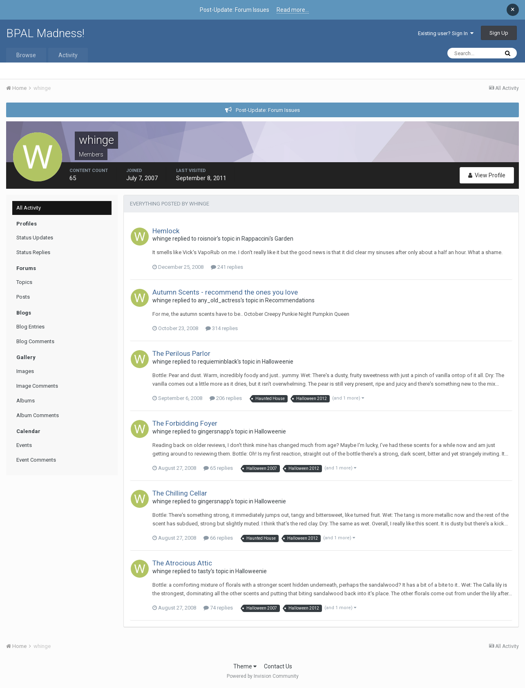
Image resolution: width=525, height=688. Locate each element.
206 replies (226, 398)
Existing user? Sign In (446, 33)
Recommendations (290, 300)
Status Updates (34, 238)
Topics (24, 282)
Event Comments (36, 460)
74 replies (218, 608)
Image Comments (37, 386)
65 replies (218, 468)
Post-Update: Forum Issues (268, 110)
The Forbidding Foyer (184, 423)
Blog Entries (30, 327)
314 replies (222, 328)
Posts (23, 297)
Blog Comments (35, 341)
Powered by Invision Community (263, 676)
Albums (25, 401)
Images (25, 371)
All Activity (28, 208)
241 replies (227, 267)
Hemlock (165, 231)
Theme (245, 666)
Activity (68, 55)
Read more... (293, 10)
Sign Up (498, 33)
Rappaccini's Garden (267, 238)
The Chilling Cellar (179, 493)
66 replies (218, 538)
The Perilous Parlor (181, 353)
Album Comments (37, 415)
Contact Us (278, 666)
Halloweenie (277, 361)
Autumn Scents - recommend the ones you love (225, 292)
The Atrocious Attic (182, 563)
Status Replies (33, 252)
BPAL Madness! (45, 33)
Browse (26, 55)
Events (24, 445)
